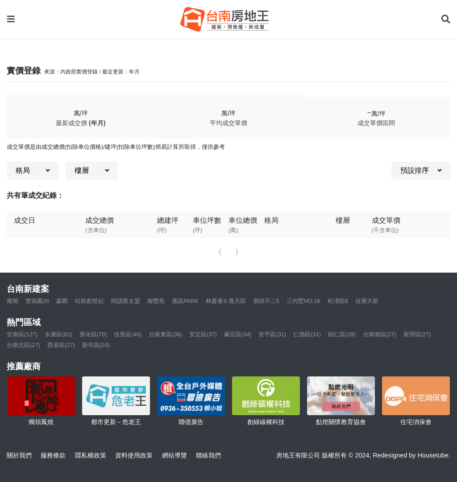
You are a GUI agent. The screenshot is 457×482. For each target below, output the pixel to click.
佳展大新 (366, 301)
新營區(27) (417, 334)
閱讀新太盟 (125, 301)
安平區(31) (272, 334)
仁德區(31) (307, 334)
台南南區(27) (379, 334)
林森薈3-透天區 (225, 301)
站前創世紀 (89, 301)
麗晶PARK (185, 301)
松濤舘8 (338, 301)
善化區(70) (93, 334)
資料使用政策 (134, 455)
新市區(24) (96, 345)
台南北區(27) (23, 345)
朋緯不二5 (266, 301)
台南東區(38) (165, 334)
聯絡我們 (208, 455)
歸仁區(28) (342, 334)
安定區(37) (203, 334)
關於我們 (19, 455)
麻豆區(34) (238, 334)
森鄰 (62, 301)
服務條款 (53, 455)
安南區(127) (22, 334)
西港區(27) (61, 345)
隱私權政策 (90, 455)
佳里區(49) (127, 334)
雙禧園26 (37, 301)
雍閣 (12, 301)
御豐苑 (156, 301)
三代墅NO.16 (303, 301)
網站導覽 (174, 455)
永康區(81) (58, 334)
